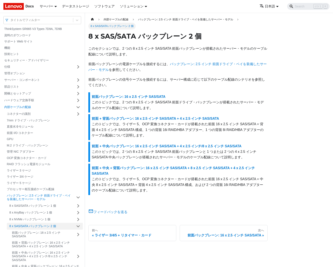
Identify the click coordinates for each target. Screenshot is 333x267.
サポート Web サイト (18, 41)
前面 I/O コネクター (20, 133)
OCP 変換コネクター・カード (27, 158)
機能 (7, 47)
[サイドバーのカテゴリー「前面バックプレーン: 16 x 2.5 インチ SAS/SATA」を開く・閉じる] (78, 235)
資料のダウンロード (17, 35)
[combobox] (10, 20)
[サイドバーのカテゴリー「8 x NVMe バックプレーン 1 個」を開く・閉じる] (78, 219)
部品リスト (11, 86)
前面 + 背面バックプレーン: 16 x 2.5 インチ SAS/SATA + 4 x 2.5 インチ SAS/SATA (41, 244)
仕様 (7, 66)
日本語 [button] (267, 6)
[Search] (308, 6)
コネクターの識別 (19, 113)
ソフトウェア (104, 6)
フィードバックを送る (107, 212)
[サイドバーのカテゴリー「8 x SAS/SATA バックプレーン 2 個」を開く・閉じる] (78, 226)
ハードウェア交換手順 (19, 100)
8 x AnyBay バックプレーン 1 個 (30, 212)
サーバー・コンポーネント (22, 80)
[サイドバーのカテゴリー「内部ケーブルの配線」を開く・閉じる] (78, 107)
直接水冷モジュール (20, 126)
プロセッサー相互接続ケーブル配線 (30, 189)
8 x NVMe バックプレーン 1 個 (29, 219)
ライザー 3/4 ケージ (20, 176)
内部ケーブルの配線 (17, 107)
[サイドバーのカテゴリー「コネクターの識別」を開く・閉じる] (78, 114)
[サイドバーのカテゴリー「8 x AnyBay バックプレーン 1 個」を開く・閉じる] (78, 212)
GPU (10, 139)
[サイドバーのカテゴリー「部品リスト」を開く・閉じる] (78, 86)
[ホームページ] (92, 19)
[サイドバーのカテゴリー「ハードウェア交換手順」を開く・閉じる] (78, 100)
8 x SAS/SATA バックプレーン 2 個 (32, 226)
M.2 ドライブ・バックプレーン (27, 145)
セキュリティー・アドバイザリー (26, 60)
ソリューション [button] (132, 6)
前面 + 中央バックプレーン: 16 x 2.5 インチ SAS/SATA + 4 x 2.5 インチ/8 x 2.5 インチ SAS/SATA (41, 256)
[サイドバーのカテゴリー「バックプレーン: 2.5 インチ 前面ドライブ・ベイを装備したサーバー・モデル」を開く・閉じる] (78, 197)
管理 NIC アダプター (20, 151)
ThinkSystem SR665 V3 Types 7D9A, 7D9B (33, 29)
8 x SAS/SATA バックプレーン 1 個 (32, 205)
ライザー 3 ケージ (19, 170)
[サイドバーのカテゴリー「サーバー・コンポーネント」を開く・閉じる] (78, 80)
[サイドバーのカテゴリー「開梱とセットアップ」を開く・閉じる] (78, 93)
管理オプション (14, 73)
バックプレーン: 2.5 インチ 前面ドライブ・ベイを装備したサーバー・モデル (39, 197)
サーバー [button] (46, 6)
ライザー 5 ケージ (19, 183)
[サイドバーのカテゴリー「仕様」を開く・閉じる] (78, 66)
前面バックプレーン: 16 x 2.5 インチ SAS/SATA (36, 234)
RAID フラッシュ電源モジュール (28, 164)
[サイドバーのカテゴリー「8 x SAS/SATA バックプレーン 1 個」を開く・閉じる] (78, 205)
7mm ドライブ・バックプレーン (28, 120)
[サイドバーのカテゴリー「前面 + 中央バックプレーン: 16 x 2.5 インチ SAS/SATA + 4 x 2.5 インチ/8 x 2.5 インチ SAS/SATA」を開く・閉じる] (78, 256)
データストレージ (75, 6)
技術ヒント (11, 54)
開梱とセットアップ (17, 93)
